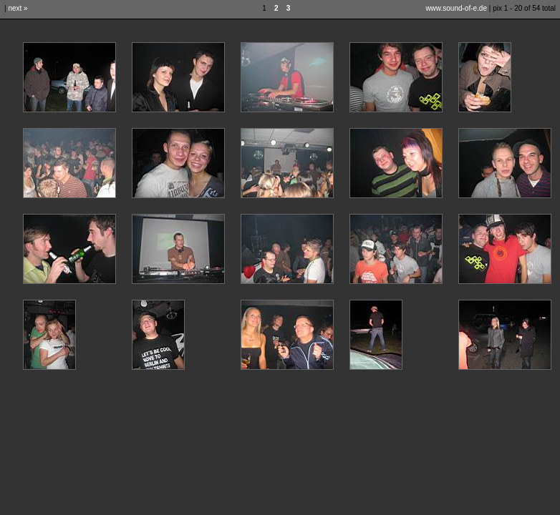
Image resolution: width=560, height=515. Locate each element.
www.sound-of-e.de (456, 8)
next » (17, 8)
